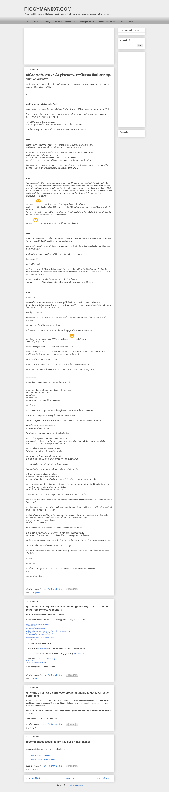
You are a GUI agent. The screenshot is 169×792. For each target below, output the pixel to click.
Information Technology (64, 22)
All (28, 22)
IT (38, 679)
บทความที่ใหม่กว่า (35, 778)
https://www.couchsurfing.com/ (43, 759)
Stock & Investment (107, 22)
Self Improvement (87, 22)
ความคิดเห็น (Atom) (75, 785)
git (36, 679)
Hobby (47, 22)
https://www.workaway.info (41, 755)
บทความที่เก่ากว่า (104, 778)
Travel (130, 22)
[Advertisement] (69, 46)
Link (45, 84)
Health (37, 22)
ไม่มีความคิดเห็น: (55, 589)
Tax (121, 22)
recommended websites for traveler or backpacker (58, 741)
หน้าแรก (70, 778)
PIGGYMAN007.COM (47, 9)
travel (37, 769)
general (38, 593)
